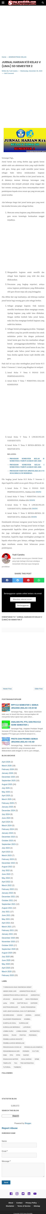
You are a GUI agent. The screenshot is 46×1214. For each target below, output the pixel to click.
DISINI (38, 492)
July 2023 (6, 848)
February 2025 (8, 803)
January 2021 (7, 934)
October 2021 (7, 900)
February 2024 (8, 829)
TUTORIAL (7, 1067)
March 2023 (7, 855)
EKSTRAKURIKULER (10, 1007)
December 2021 (8, 897)
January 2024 (7, 833)
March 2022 (7, 885)
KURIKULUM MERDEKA (11, 1027)
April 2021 (6, 923)
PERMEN (26, 1051)
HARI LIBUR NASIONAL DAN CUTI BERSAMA (19, 1011)
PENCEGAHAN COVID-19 (12, 1047)
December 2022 (8, 863)
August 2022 (7, 867)
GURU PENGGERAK (28, 1007)
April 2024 (6, 822)
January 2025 (7, 807)
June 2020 (6, 960)
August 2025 (7, 784)
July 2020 (6, 957)
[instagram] (17, 1195)
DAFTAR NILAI (22, 1003)
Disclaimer (10, 1206)
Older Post (39, 689)
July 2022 (6, 870)
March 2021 (7, 927)
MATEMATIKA (35, 1031)
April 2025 (6, 796)
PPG (11, 1055)
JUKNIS (37, 1015)
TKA (15, 1063)
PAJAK (14, 1035)
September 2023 (8, 844)
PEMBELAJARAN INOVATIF (12, 1039)
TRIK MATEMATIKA (27, 1063)
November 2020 (8, 942)
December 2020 (8, 938)
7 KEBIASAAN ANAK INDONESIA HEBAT (17, 987)
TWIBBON (17, 1067)
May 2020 (6, 964)
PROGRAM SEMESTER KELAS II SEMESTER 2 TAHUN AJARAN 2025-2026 (27, 460)
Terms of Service (24, 1206)
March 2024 (7, 826)
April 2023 (6, 852)
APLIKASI (6, 999)
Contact (19, 1203)
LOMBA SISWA (21, 1031)
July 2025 (6, 788)
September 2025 (8, 781)
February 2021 (8, 930)
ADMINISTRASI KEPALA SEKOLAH (15, 995)
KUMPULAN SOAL (9, 1023)
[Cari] (42, 3)
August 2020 (7, 953)
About (10, 1203)
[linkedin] (29, 1195)
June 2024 (6, 818)
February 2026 (8, 769)
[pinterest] (28, 580)
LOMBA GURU (8, 1031)
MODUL (6, 1035)
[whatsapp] (39, 580)
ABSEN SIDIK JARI (9, 991)
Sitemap (37, 1206)
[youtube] (35, 1195)
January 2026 (7, 773)
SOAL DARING (26, 1059)
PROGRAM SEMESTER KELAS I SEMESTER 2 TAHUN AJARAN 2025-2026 (27, 466)
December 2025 (8, 777)
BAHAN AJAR (17, 999)
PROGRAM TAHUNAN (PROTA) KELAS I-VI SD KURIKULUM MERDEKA (27, 472)
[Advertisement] (23, 31)
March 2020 (7, 972)
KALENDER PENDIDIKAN (12, 1019)
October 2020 (7, 945)
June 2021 (6, 915)
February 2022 (8, 889)
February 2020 (8, 975)
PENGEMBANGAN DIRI (11, 1051)
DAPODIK (34, 1003)
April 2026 (6, 762)
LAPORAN (26, 1027)
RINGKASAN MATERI (10, 1059)
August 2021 (7, 908)
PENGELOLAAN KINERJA (33, 1047)
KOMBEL (27, 1019)
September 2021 (8, 904)
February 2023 (8, 859)
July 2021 (6, 912)
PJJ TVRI (35, 1051)
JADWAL (28, 1015)
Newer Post (7, 689)
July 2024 (6, 814)
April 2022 (6, 882)
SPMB (37, 1059)
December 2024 (8, 810)
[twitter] (17, 580)
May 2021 (6, 919)
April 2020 (6, 968)
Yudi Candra (13, 71)
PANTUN (23, 1035)
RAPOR (26, 1055)
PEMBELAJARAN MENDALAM (13, 1043)
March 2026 (7, 766)
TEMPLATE (7, 1063)
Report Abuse (10, 1128)
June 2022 (6, 874)
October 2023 (7, 841)
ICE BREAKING (8, 1015)
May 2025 (6, 792)
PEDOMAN (33, 1035)
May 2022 (6, 878)
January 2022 (7, 893)
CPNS (12, 1003)
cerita (5, 1003)
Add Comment (9, 73)
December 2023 (8, 837)
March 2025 (7, 799)
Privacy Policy (31, 1203)
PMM (5, 1055)
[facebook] (7, 580)
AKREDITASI (35, 995)
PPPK (18, 1055)
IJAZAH (19, 1015)
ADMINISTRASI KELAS (27, 991)
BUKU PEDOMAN (32, 999)
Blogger (28, 1123)
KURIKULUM (23, 1023)
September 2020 (8, 949)
